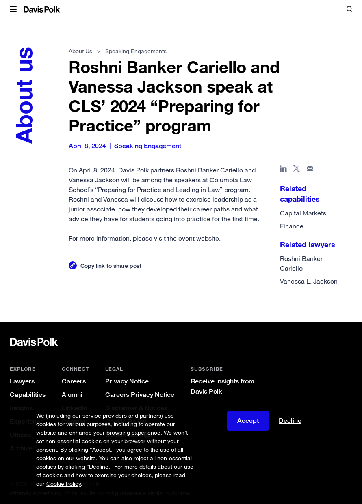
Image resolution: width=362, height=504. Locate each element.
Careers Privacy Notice (139, 394)
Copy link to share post (110, 265)
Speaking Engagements (136, 50)
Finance (291, 226)
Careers (74, 381)
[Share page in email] (310, 170)
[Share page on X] (296, 170)
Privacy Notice (127, 381)
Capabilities (28, 394)
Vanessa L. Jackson (309, 281)
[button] (13, 10)
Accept (248, 420)
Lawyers (22, 381)
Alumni (72, 394)
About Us (80, 50)
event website (198, 238)
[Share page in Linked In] (283, 170)
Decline (290, 420)
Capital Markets (303, 213)
